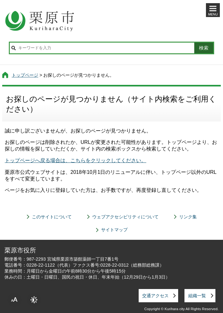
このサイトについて (52, 216)
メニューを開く (213, 10)
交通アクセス (155, 295)
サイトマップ (114, 229)
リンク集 (188, 216)
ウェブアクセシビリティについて (125, 216)
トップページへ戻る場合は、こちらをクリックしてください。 (75, 160)
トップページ (25, 75)
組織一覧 (197, 295)
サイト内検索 (13, 48)
